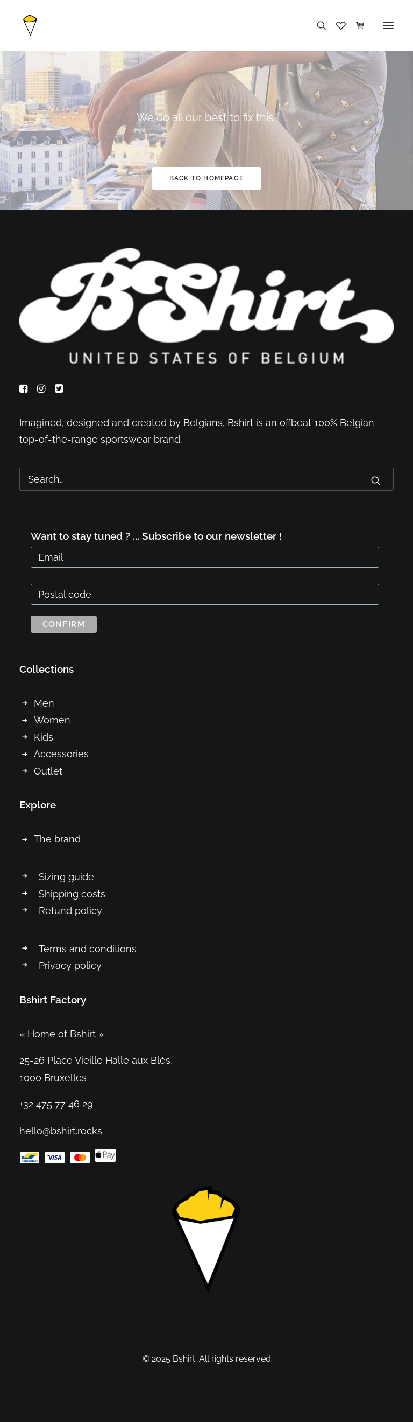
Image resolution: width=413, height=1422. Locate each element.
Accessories (61, 753)
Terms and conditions (88, 948)
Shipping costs (72, 894)
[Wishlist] (336, 25)
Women (52, 720)
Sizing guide (66, 876)
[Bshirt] (30, 25)
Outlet (48, 771)
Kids (43, 737)
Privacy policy (70, 965)
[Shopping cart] (355, 25)
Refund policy (70, 910)
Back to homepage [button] (206, 178)
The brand (57, 839)
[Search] (316, 25)
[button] (388, 25)
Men (44, 703)
